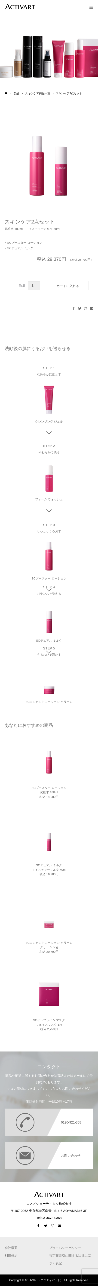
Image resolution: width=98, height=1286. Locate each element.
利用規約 (11, 1255)
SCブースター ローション (24, 242)
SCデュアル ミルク (20, 248)
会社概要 (11, 1248)
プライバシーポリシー (65, 1248)
